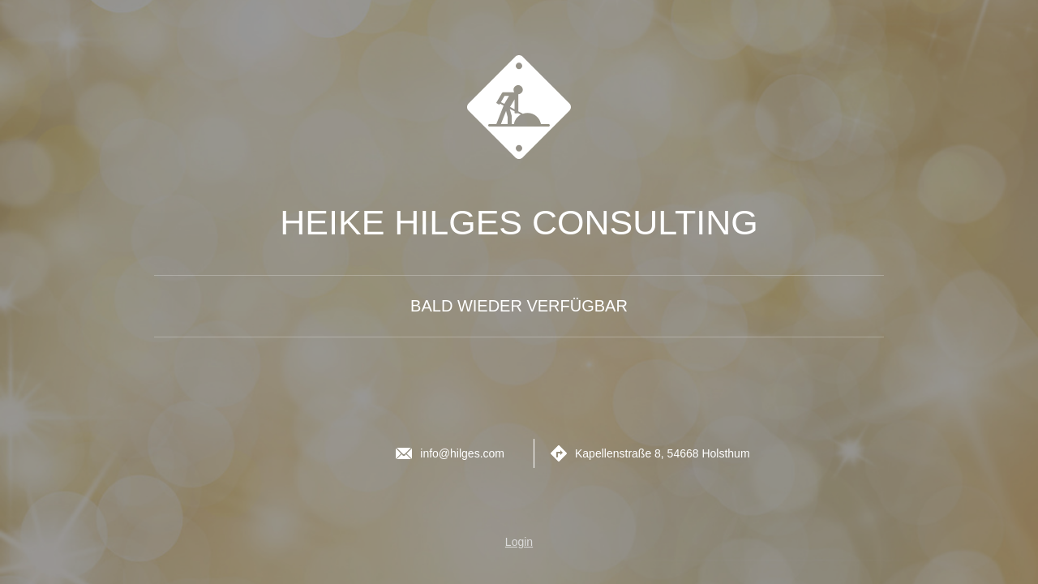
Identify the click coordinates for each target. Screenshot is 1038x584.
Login (519, 541)
